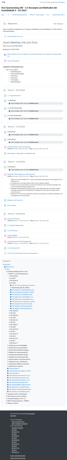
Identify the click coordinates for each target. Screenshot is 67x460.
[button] (4, 23)
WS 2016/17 (15, 452)
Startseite (3, 15)
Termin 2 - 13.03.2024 (16, 127)
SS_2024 (49, 15)
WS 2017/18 (15, 448)
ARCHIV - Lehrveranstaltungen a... (37, 15)
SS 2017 (14, 450)
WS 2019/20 (15, 440)
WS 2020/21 (15, 436)
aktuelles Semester (17, 428)
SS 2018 (14, 446)
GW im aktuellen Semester (19, 424)
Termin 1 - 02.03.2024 (16, 90)
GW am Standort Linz (18, 422)
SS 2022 (14, 430)
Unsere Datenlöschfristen (17, 456)
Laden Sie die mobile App (17, 458)
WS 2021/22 (15, 432)
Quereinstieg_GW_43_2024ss (59, 15)
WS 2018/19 (15, 444)
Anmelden (61, 2)
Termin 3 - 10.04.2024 (16, 162)
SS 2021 (14, 434)
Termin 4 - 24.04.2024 (16, 214)
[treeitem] (33, 334)
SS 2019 (14, 442)
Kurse (9, 15)
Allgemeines (12, 24)
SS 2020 (14, 438)
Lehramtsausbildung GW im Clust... (20, 15)
